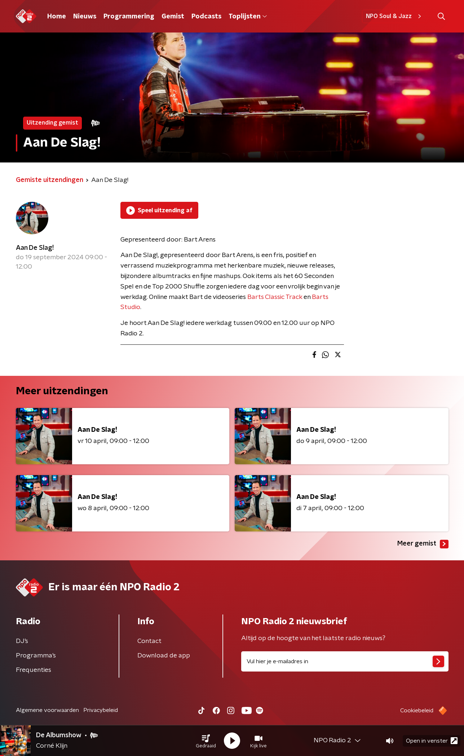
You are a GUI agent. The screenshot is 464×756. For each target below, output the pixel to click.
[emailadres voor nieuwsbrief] (344, 661)
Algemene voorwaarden (47, 710)
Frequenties (33, 670)
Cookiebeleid (416, 710)
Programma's (36, 655)
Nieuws (84, 16)
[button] (205, 740)
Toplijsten (248, 16)
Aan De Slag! (35, 248)
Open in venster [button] (432, 740)
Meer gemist (422, 544)
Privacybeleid (100, 710)
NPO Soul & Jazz (394, 16)
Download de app (163, 655)
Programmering (128, 16)
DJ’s (22, 641)
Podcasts (206, 16)
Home (56, 16)
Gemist (173, 16)
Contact (149, 641)
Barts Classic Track (274, 297)
